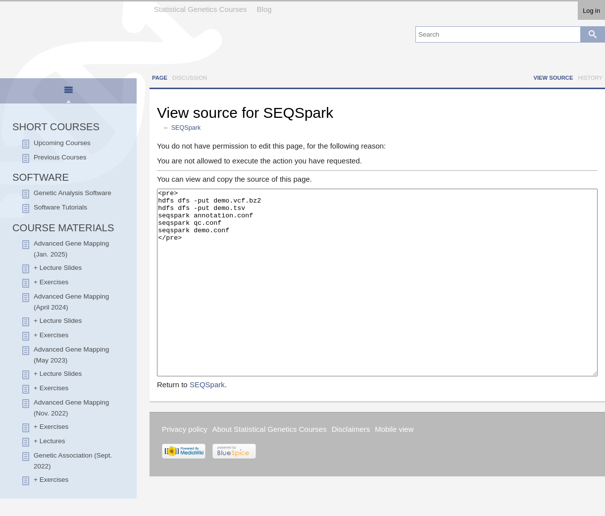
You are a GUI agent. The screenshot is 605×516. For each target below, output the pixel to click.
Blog (264, 9)
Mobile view (394, 466)
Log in (591, 10)
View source (553, 78)
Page (159, 78)
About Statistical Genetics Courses (269, 466)
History (590, 78)
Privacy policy (184, 466)
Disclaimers (351, 466)
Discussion (189, 78)
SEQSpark (186, 127)
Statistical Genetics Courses (200, 9)
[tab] (68, 91)
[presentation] (68, 94)
